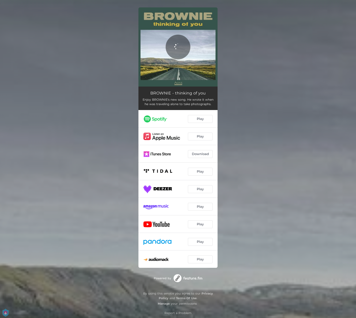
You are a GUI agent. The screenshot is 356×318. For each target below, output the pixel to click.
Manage (164, 303)
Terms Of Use (186, 298)
